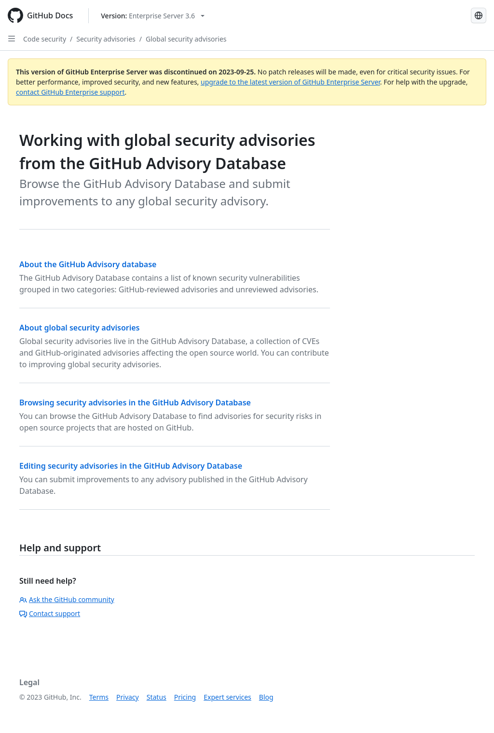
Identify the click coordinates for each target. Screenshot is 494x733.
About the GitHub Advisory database (87, 264)
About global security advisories (79, 327)
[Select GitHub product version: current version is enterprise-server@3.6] (152, 15)
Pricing (185, 697)
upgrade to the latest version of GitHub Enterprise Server (290, 81)
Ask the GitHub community (66, 599)
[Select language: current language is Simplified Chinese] (478, 15)
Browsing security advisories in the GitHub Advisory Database (135, 402)
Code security (44, 38)
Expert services (227, 697)
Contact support (49, 613)
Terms (99, 697)
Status (156, 697)
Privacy (127, 697)
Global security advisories (186, 38)
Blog (266, 697)
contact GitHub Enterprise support (70, 92)
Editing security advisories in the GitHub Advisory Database (130, 465)
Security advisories (106, 38)
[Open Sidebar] (11, 38)
